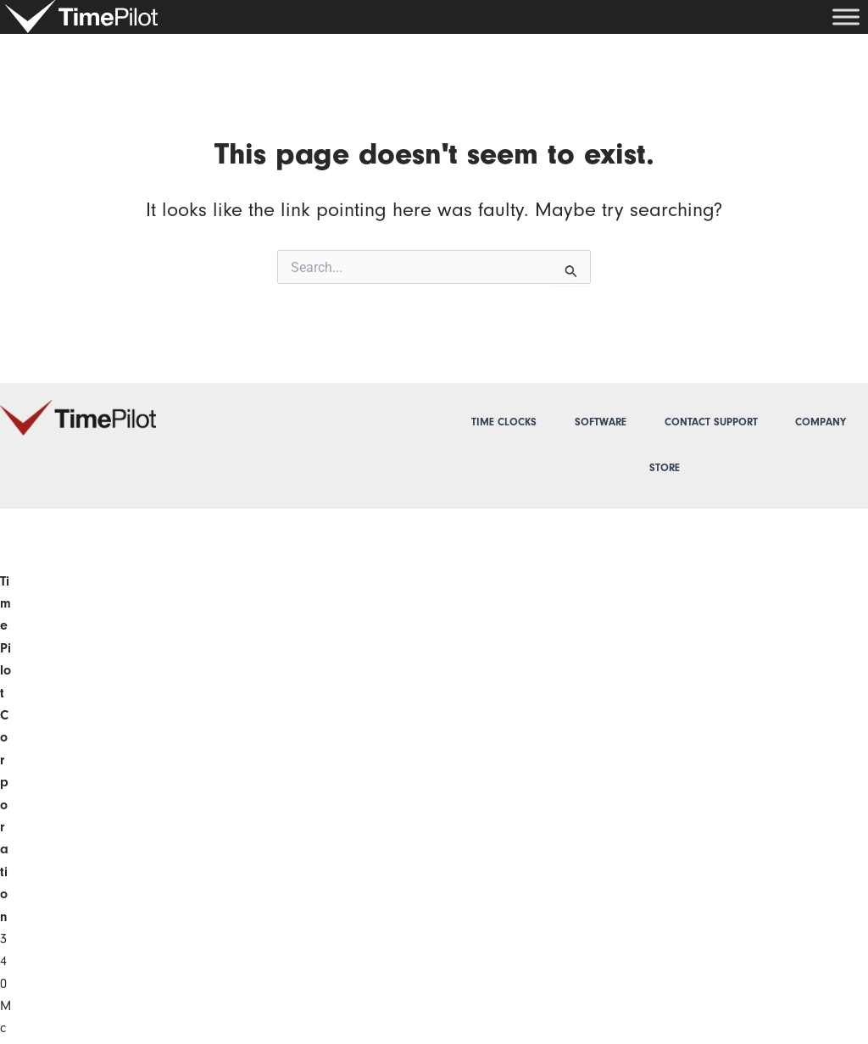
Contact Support (711, 422)
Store (664, 468)
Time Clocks (504, 422)
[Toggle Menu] (846, 16)
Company (820, 422)
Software (600, 422)
